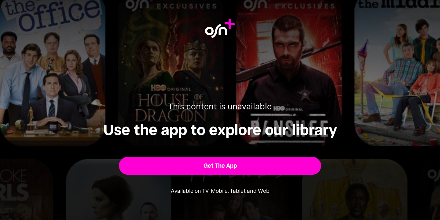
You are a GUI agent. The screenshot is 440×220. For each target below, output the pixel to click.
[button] (220, 166)
